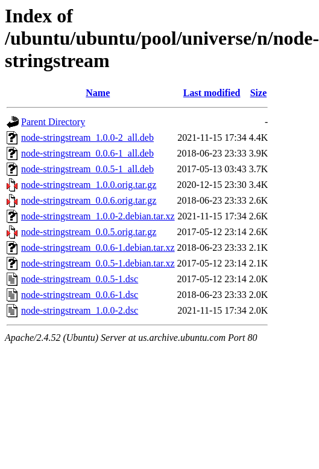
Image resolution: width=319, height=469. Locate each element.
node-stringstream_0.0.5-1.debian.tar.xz (98, 263)
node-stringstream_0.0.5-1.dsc (79, 279)
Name (98, 93)
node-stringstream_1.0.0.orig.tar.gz (88, 185)
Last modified (212, 93)
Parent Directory (53, 122)
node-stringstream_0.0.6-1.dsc (79, 294)
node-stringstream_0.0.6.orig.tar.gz (88, 200)
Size (258, 93)
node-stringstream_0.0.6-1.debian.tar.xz (98, 247)
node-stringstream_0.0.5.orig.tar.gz (88, 232)
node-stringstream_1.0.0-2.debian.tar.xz (98, 216)
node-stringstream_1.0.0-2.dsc (79, 310)
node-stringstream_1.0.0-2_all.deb (87, 137)
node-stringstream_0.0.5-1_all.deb (87, 169)
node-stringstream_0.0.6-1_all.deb (87, 153)
